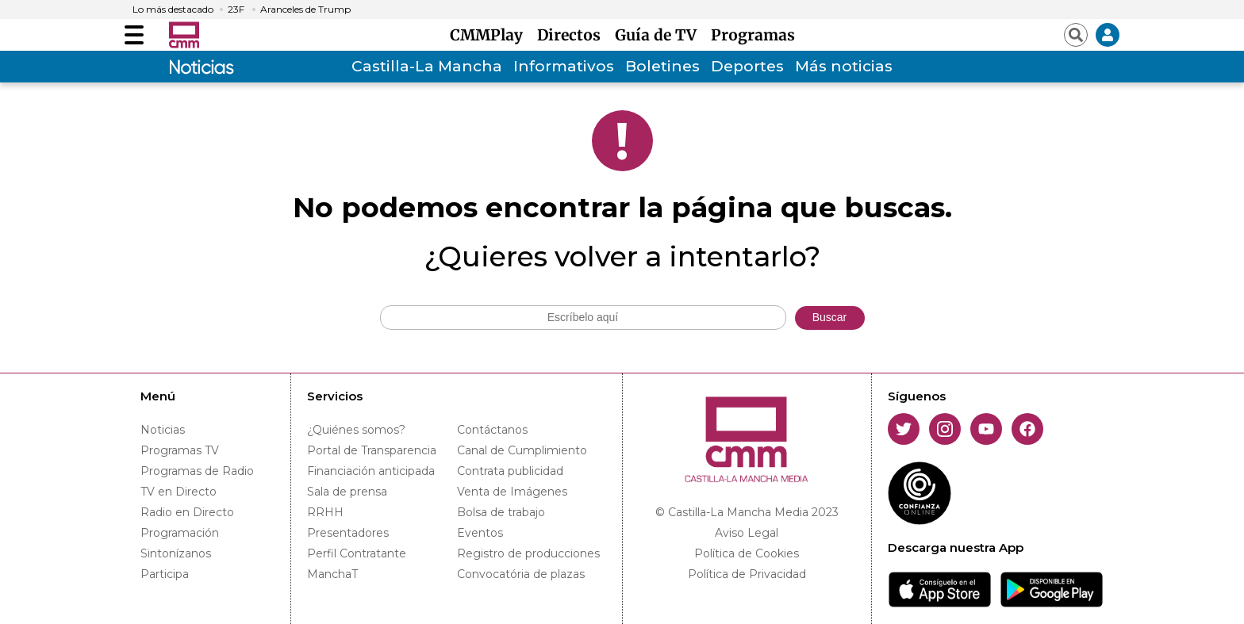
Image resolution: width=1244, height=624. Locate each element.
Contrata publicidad (510, 471)
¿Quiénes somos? (356, 430)
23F (236, 9)
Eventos (480, 533)
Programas (753, 34)
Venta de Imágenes (512, 491)
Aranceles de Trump (305, 9)
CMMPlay (490, 34)
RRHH (325, 512)
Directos (573, 34)
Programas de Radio (197, 471)
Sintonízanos (175, 553)
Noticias (162, 430)
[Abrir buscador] (1076, 35)
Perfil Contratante (356, 553)
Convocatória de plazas (521, 574)
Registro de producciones (528, 553)
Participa (164, 574)
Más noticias (844, 66)
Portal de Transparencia (371, 450)
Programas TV (179, 450)
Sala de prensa (347, 491)
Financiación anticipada (371, 471)
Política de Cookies (746, 553)
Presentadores (348, 533)
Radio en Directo (187, 512)
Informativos (563, 66)
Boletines (662, 66)
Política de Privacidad (747, 574)
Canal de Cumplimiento (522, 450)
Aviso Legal (746, 533)
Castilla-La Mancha (426, 66)
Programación (179, 533)
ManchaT (332, 574)
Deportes (747, 66)
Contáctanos (492, 430)
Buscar (829, 317)
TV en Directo (178, 491)
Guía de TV (660, 34)
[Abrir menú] (134, 35)
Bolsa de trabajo (501, 512)
